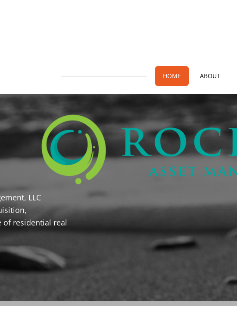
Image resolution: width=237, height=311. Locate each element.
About (210, 76)
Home (172, 76)
